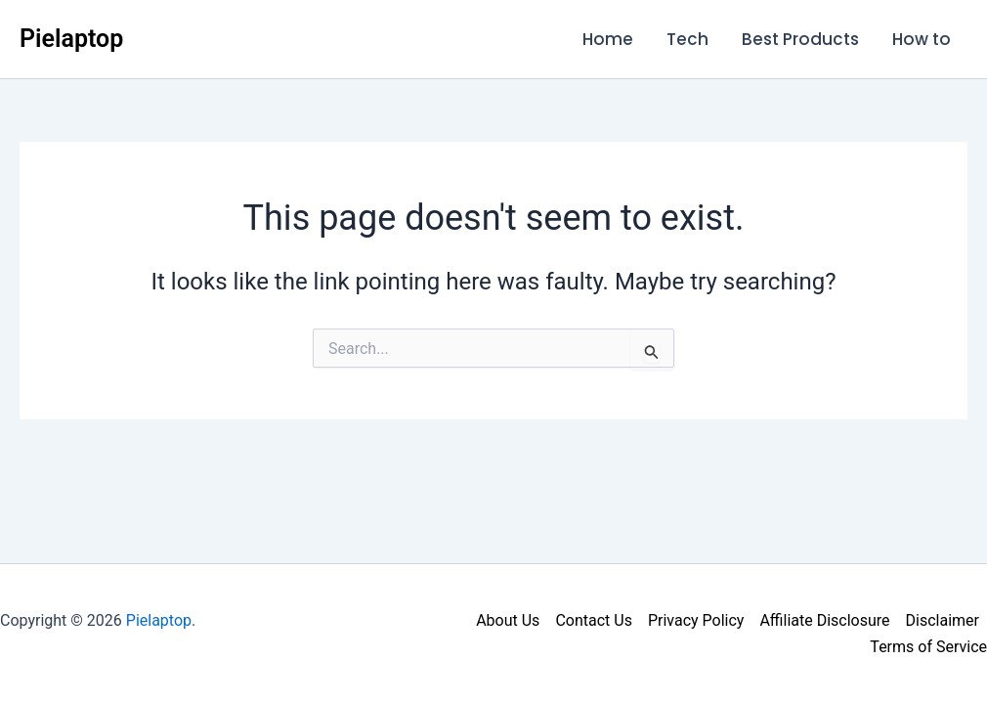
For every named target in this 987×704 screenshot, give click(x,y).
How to (921, 39)
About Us (507, 620)
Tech (687, 39)
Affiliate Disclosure (824, 620)
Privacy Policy (696, 620)
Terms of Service (928, 647)
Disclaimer (942, 620)
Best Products (800, 39)
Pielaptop (71, 38)
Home (607, 39)
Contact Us (593, 620)
